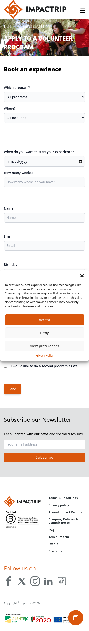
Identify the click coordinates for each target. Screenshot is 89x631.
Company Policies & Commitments (63, 521)
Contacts (55, 551)
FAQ (51, 529)
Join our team (58, 536)
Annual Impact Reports (65, 512)
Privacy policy (58, 505)
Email (8, 236)
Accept (44, 319)
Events (53, 544)
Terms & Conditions (63, 498)
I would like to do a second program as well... (46, 366)
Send (12, 389)
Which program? (17, 87)
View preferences (44, 345)
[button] (82, 275)
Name (8, 208)
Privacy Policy (45, 356)
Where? (10, 108)
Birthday (10, 264)
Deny (44, 332)
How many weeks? (18, 172)
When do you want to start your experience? (39, 152)
